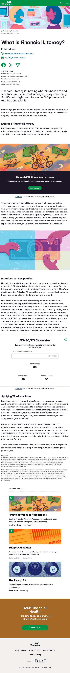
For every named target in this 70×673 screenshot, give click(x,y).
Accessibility (34, 650)
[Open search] (61, 3)
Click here (18, 196)
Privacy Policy (35, 655)
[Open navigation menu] (67, 3)
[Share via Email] (17, 65)
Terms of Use (49, 650)
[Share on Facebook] (3, 65)
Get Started (34, 188)
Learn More (34, 628)
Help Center (20, 650)
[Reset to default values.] (65, 339)
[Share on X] (10, 65)
